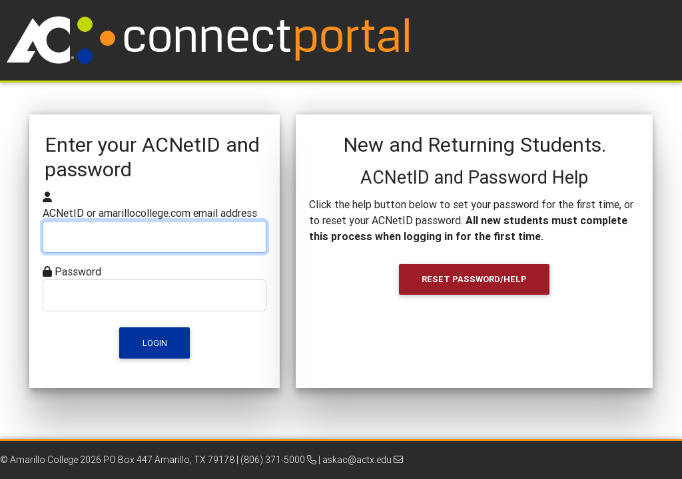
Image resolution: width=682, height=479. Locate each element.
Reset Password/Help (474, 279)
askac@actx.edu (362, 460)
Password (78, 271)
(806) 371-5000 (278, 460)
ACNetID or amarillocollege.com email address (150, 213)
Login (155, 343)
